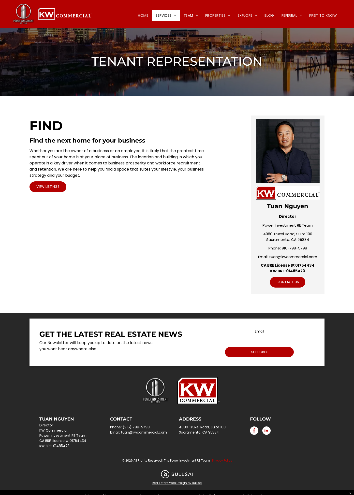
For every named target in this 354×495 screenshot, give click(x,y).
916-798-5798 (294, 248)
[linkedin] (266, 431)
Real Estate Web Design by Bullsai (177, 483)
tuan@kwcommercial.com (293, 256)
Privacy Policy (222, 460)
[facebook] (254, 431)
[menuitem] (143, 15)
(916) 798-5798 (136, 427)
